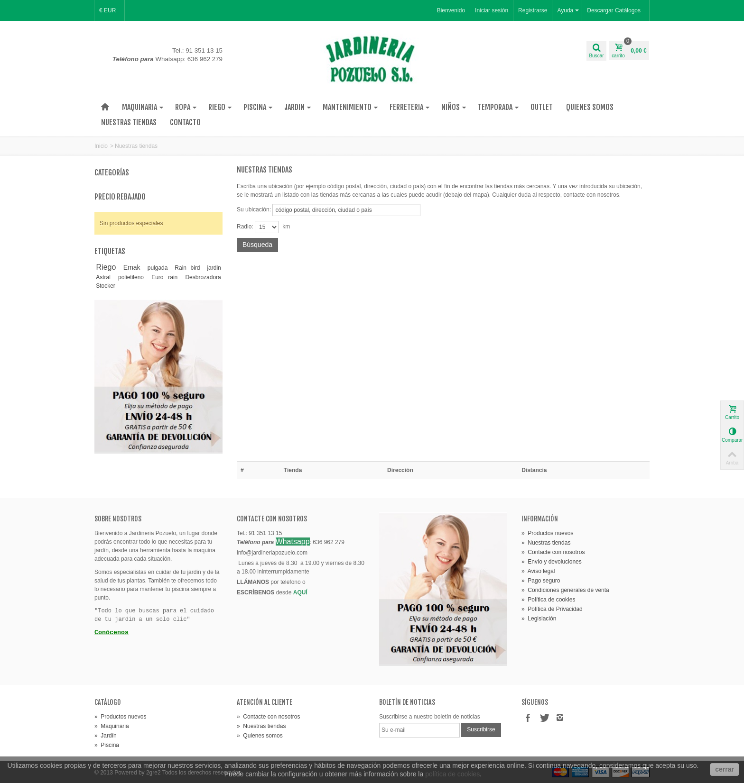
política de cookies (452, 774)
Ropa (186, 107)
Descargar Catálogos (614, 10)
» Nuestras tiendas (545, 542)
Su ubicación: (254, 209)
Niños (453, 107)
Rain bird (187, 267)
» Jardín (105, 735)
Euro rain (164, 277)
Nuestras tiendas (129, 122)
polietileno (131, 277)
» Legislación (538, 618)
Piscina (258, 107)
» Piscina (106, 745)
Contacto (185, 122)
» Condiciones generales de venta (565, 590)
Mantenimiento (350, 107)
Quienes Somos (590, 107)
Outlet (541, 107)
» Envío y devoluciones (551, 561)
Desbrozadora (203, 277)
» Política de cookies (548, 599)
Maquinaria (143, 107)
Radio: (245, 226)
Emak (131, 267)
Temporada (498, 107)
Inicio (101, 146)
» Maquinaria (111, 726)
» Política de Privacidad (552, 609)
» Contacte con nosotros (553, 552)
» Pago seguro (540, 580)
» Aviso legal (538, 571)
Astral (103, 277)
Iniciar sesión (491, 10)
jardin (214, 267)
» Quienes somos (260, 735)
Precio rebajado (120, 196)
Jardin (297, 107)
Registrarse (532, 10)
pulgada (158, 267)
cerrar (724, 769)
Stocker (105, 285)
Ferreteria (410, 107)
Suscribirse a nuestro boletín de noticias (429, 716)
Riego (220, 107)
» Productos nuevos (547, 533)
